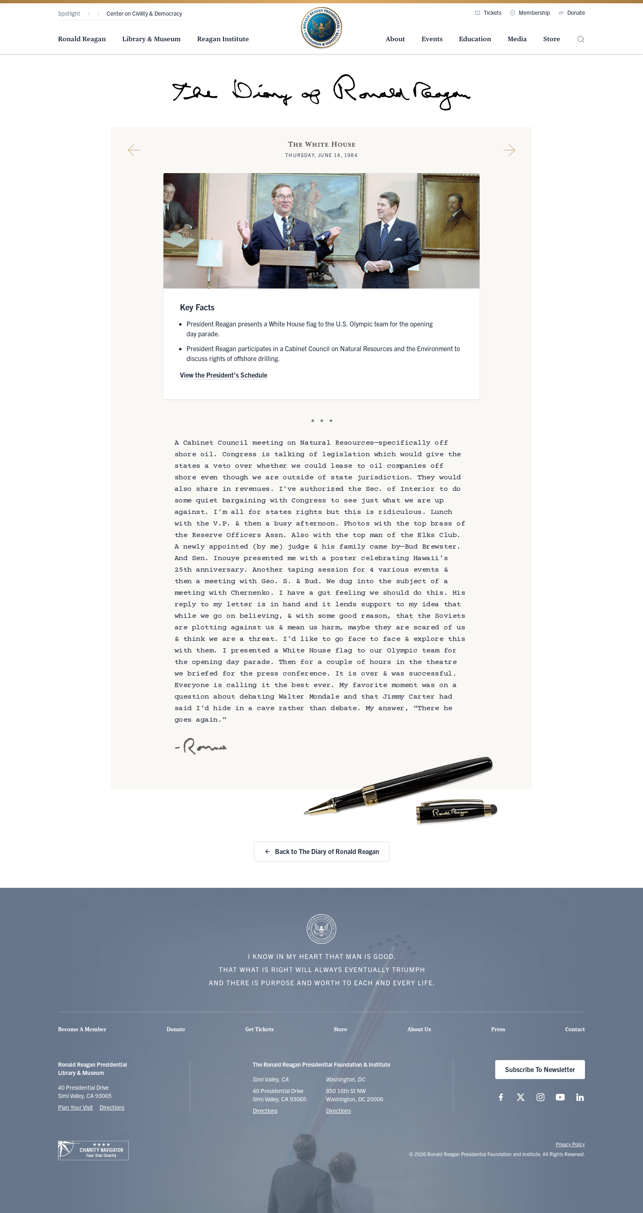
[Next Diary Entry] (509, 150)
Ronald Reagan (82, 39)
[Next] (98, 14)
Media (517, 39)
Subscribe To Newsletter (540, 1069)
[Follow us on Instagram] (540, 1097)
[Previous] (88, 14)
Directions (112, 1107)
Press (498, 1029)
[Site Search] (581, 39)
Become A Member (82, 1029)
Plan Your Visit (75, 1107)
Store (551, 39)
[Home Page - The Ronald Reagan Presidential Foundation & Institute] (321, 28)
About (395, 39)
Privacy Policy (570, 1144)
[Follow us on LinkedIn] (580, 1097)
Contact (575, 1029)
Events (432, 39)
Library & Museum (151, 39)
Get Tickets (259, 1029)
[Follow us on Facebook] (501, 1097)
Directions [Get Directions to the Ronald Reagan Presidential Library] (265, 1110)
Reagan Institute (223, 39)
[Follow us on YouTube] (560, 1097)
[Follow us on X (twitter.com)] (521, 1097)
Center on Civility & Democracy (144, 13)
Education (475, 39)
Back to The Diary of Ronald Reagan (321, 851)
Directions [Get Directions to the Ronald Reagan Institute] (338, 1110)
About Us (419, 1029)
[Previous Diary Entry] (134, 150)
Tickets (488, 12)
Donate (571, 12)
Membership (530, 12)
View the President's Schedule (223, 375)
